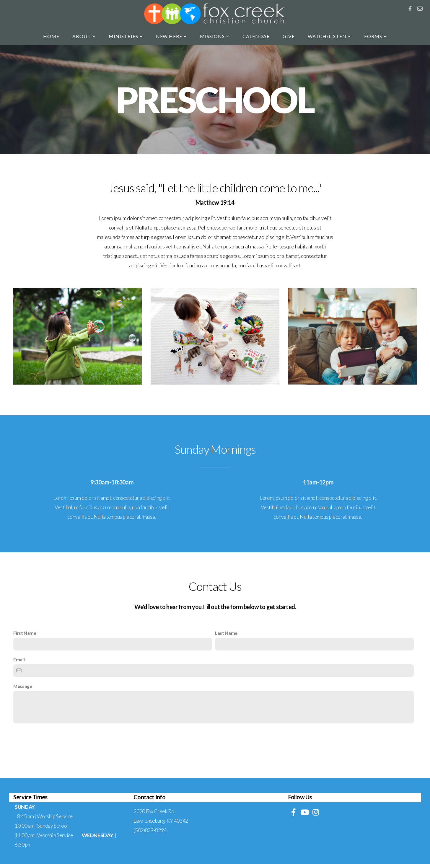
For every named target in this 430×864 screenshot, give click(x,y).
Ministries (126, 36)
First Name (24, 633)
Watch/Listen (329, 36)
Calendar (256, 36)
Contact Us (215, 739)
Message (22, 686)
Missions (214, 36)
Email (19, 659)
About (84, 36)
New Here (171, 36)
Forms (375, 36)
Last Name (226, 633)
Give (289, 36)
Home (51, 36)
